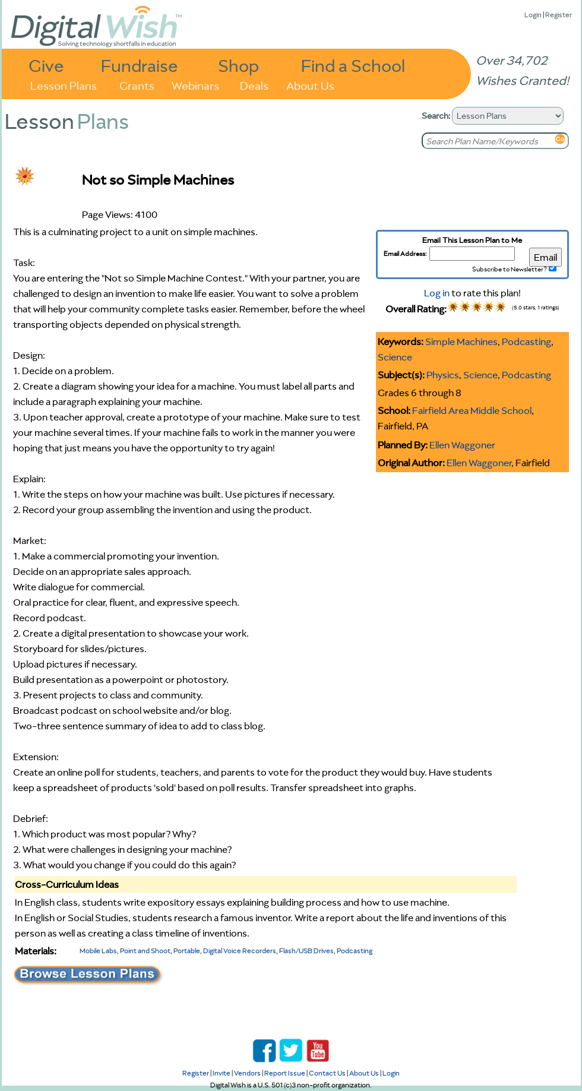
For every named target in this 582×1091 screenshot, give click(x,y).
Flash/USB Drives (306, 950)
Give (46, 65)
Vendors (247, 1073)
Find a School (353, 65)
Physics (442, 374)
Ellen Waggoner (462, 444)
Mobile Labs (98, 950)
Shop (238, 65)
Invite (221, 1073)
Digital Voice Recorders (239, 950)
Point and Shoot (145, 950)
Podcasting (526, 341)
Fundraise (139, 65)
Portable (186, 950)
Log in (437, 292)
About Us (310, 84)
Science (395, 356)
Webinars (195, 84)
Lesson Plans (63, 84)
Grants (136, 84)
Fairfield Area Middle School (472, 410)
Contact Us (327, 1073)
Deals (254, 84)
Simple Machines (461, 341)
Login (533, 15)
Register (558, 15)
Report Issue (284, 1073)
